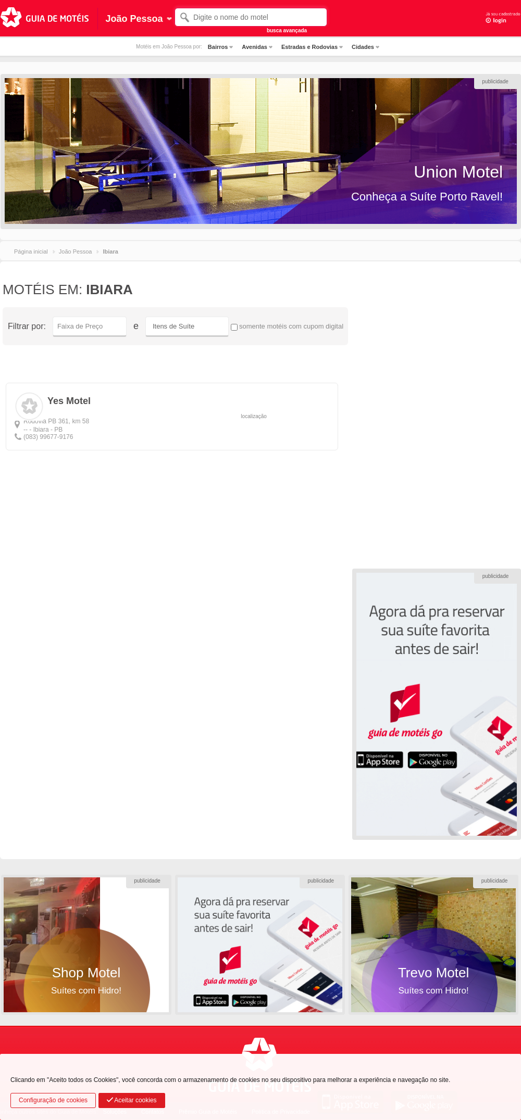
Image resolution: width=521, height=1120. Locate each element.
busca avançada (287, 30)
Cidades (363, 47)
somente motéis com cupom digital (287, 326)
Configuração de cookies (53, 1100)
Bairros (218, 47)
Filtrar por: (27, 326)
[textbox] (251, 17)
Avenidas (254, 47)
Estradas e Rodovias (309, 47)
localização (253, 416)
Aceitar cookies (132, 1100)
